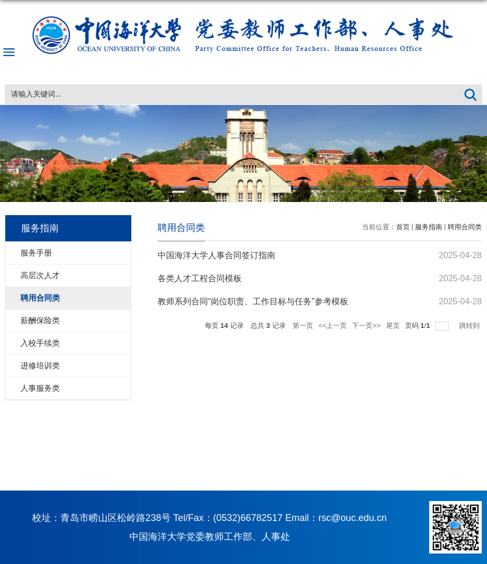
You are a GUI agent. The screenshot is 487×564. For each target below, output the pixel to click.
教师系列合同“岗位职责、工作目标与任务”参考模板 (253, 301)
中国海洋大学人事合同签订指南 (216, 255)
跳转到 (470, 325)
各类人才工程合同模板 (200, 278)
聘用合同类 (465, 227)
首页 (403, 227)
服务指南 (428, 227)
